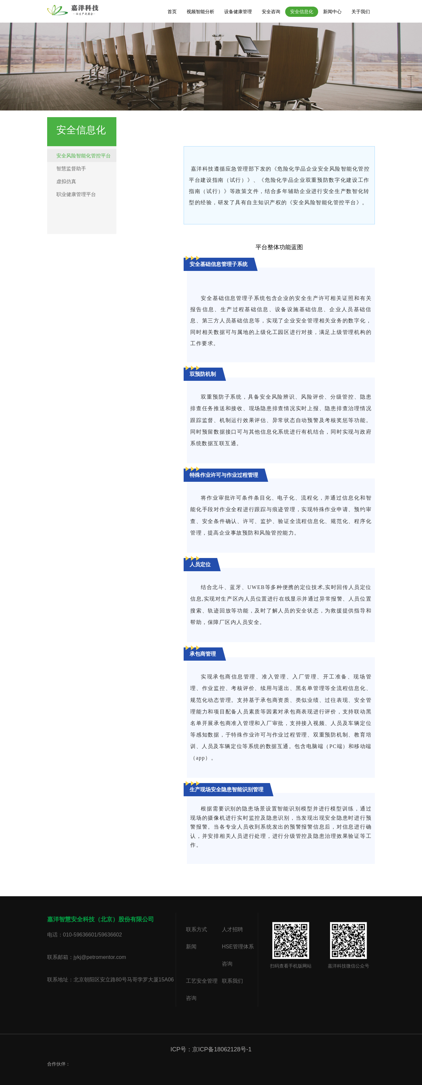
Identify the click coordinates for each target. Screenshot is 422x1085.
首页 (172, 11)
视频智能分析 (200, 11)
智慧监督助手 (71, 168)
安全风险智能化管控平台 (83, 155)
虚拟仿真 (66, 181)
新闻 (191, 946)
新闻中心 (332, 11)
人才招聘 (232, 929)
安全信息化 (301, 11)
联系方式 (196, 929)
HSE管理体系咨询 (238, 955)
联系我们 (232, 981)
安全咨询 (271, 11)
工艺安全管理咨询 (202, 989)
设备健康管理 (238, 11)
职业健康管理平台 (76, 194)
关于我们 (360, 11)
